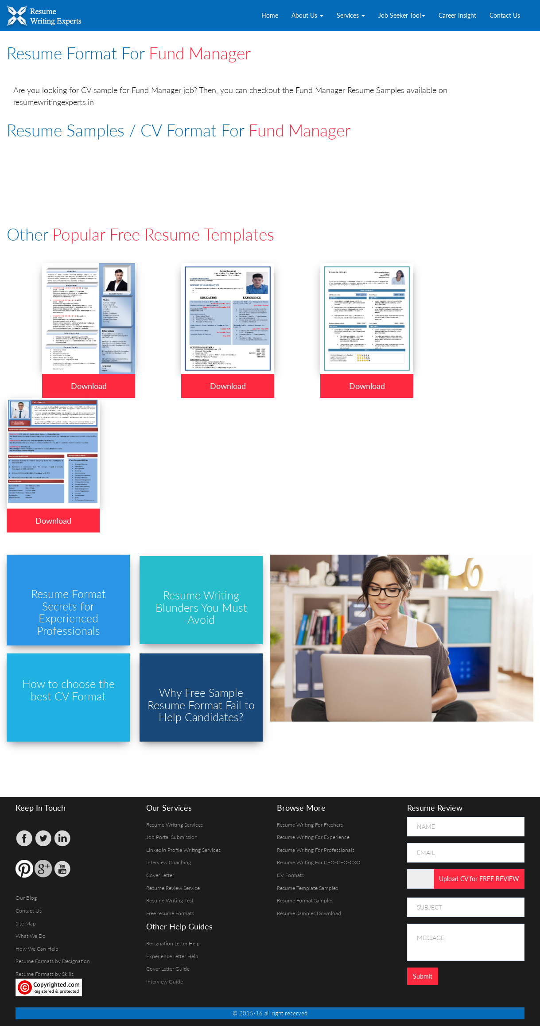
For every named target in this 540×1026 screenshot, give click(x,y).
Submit (422, 976)
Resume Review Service (173, 888)
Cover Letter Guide (168, 968)
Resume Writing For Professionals (315, 850)
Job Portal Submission (172, 837)
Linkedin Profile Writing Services (183, 850)
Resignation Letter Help (173, 943)
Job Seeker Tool (401, 15)
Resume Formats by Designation (53, 961)
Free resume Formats (170, 913)
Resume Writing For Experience (313, 837)
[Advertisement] (221, 170)
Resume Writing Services (174, 824)
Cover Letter (160, 875)
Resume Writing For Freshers (310, 824)
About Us (307, 15)
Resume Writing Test (170, 900)
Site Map (26, 923)
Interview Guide (164, 981)
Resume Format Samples (305, 900)
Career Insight (457, 15)
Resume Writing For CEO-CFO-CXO (319, 862)
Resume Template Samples (307, 888)
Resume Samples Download (309, 913)
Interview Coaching (168, 862)
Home (269, 15)
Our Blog (26, 897)
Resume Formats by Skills (45, 974)
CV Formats (290, 875)
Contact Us (504, 15)
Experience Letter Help (172, 956)
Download (89, 386)
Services (351, 15)
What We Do (31, 936)
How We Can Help (37, 948)
